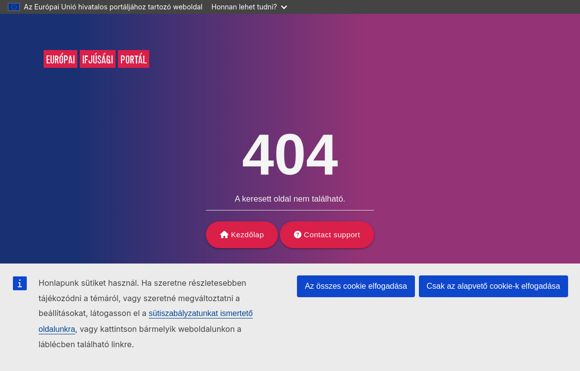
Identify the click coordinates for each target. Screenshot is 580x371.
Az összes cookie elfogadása (356, 286)
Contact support (332, 234)
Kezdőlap (247, 234)
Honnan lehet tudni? (249, 6)
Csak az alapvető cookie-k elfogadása (494, 286)
